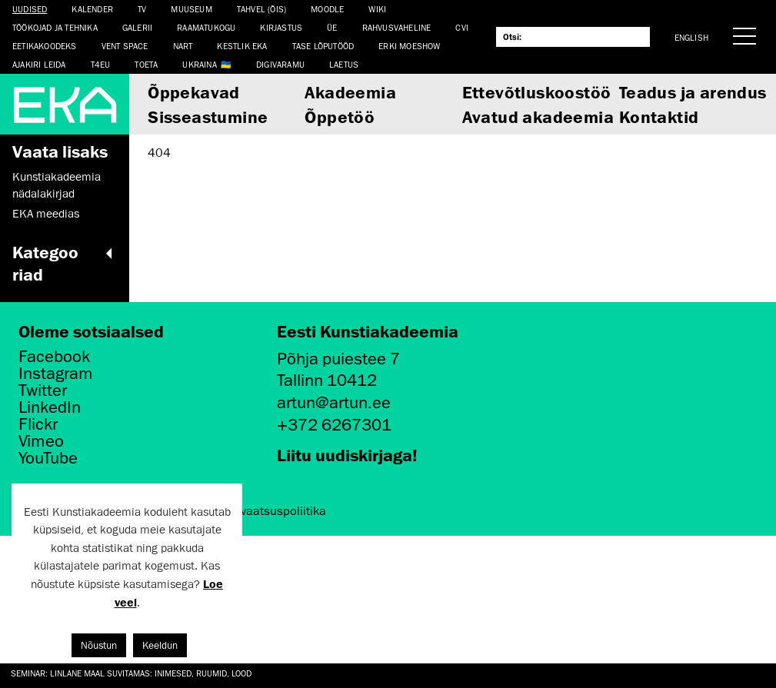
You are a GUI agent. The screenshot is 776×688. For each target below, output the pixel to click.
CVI (461, 27)
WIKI (377, 9)
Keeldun (160, 645)
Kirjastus (281, 27)
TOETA (146, 64)
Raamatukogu (206, 27)
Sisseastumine (208, 116)
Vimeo (41, 441)
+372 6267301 (334, 424)
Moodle (327, 9)
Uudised (29, 9)
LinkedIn (49, 407)
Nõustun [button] (99, 645)
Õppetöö (340, 116)
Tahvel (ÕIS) (261, 9)
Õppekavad (194, 91)
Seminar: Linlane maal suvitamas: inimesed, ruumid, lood (131, 673)
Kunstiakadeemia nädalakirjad (56, 185)
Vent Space (125, 46)
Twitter (42, 390)
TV (142, 9)
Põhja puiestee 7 (338, 358)
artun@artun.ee (334, 402)
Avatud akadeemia (538, 116)
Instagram (55, 373)
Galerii (137, 27)
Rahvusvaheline (396, 27)
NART (183, 46)
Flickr (38, 424)
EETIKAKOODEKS (44, 46)
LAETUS (343, 64)
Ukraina (199, 64)
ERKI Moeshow (409, 46)
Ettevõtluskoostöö (536, 91)
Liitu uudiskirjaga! (347, 454)
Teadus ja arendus (693, 91)
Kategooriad (64, 263)
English (691, 37)
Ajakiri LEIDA (39, 64)
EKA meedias (45, 214)
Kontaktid (659, 116)
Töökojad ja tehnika (55, 27)
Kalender (92, 9)
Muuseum (191, 9)
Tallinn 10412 (327, 380)
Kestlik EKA (242, 46)
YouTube (48, 458)
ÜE (332, 27)
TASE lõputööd (323, 46)
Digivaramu (280, 64)
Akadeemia (350, 91)
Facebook (54, 356)
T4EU (101, 64)
